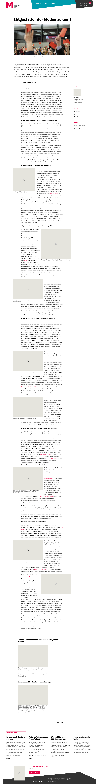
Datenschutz (50, 779)
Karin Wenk (33, 82)
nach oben (59, 722)
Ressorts (38, 3)
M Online (36, 510)
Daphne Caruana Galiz (40, 569)
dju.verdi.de (66, 779)
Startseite (76, 125)
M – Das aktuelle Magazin (39, 767)
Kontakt (69, 778)
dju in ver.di (26, 124)
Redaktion (63, 778)
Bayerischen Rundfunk (46, 454)
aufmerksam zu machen (46, 496)
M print (53, 3)
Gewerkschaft (81, 125)
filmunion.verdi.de (52, 781)
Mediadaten (57, 778)
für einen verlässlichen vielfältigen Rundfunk (33, 386)
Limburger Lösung (52, 458)
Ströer (25, 260)
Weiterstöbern (34, 772)
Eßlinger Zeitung (53, 193)
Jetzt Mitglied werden (82, 3)
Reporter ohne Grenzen (30, 576)
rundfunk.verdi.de (59, 779)
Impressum (50, 778)
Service (47, 3)
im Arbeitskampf (48, 478)
